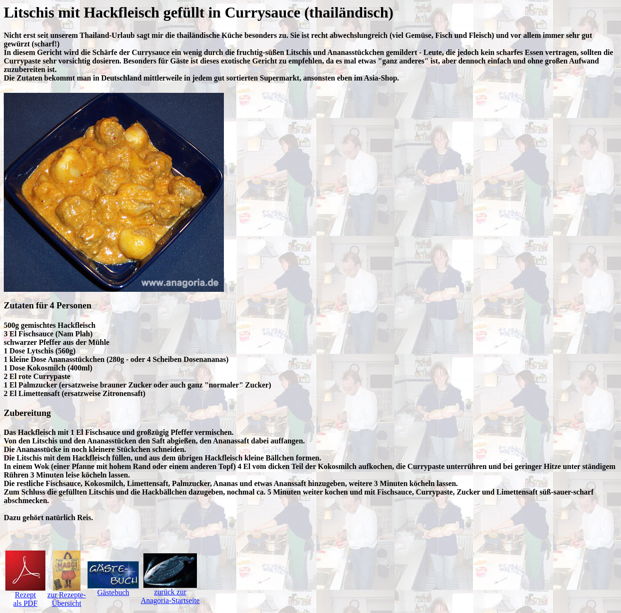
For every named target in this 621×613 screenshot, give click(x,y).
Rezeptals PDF (25, 595)
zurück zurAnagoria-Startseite (170, 592)
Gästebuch (113, 589)
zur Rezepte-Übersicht (66, 595)
